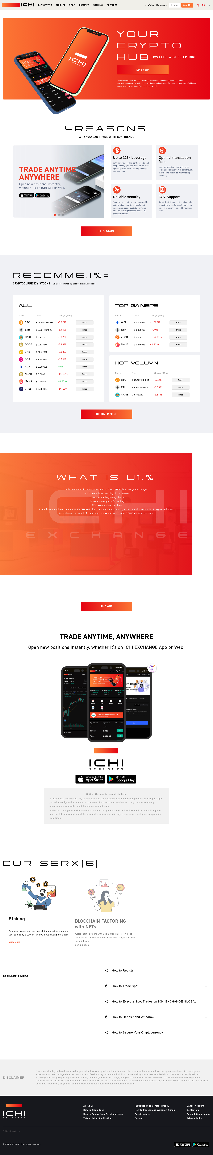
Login (174, 5)
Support (139, 1118)
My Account (161, 5)
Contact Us (193, 1110)
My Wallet (149, 5)
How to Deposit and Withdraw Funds (155, 1110)
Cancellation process (198, 1114)
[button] (55, 215)
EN (203, 5)
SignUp (187, 5)
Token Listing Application (97, 1118)
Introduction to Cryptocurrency (152, 1106)
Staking (98, 5)
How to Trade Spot (93, 1110)
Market (60, 5)
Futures (84, 5)
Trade (84, 322)
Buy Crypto (45, 5)
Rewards (112, 5)
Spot (72, 5)
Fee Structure (142, 1114)
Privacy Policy (194, 1118)
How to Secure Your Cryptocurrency (103, 1114)
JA (208, 5)
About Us (88, 1106)
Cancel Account (195, 1106)
